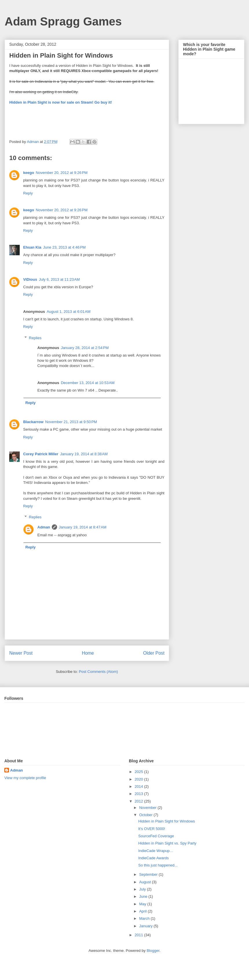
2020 (139, 779)
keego (28, 172)
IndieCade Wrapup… (155, 851)
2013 (139, 794)
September (149, 874)
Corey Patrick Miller (40, 454)
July (143, 889)
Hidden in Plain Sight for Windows (166, 821)
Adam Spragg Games (63, 21)
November (148, 807)
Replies (35, 338)
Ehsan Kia (32, 247)
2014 (139, 786)
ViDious (30, 279)
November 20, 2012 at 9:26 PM (62, 172)
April (143, 911)
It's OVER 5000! (151, 829)
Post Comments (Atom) (98, 671)
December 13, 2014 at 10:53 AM (87, 383)
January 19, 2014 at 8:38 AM (83, 454)
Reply (28, 193)
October (146, 815)
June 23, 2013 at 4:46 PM (64, 247)
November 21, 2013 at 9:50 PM (71, 422)
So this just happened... (157, 865)
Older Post (153, 653)
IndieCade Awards (153, 858)
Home (88, 653)
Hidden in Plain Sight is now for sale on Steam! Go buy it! (60, 102)
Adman (43, 527)
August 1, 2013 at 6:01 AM (68, 311)
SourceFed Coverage (156, 836)
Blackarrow (33, 422)
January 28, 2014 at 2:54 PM (85, 348)
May (143, 904)
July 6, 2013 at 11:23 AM (59, 279)
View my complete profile (25, 778)
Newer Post (21, 653)
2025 (139, 772)
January (146, 926)
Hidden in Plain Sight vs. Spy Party (167, 843)
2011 (139, 935)
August (145, 882)
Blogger (153, 950)
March (145, 918)
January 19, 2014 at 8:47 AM (82, 527)
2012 (139, 801)
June (144, 896)
